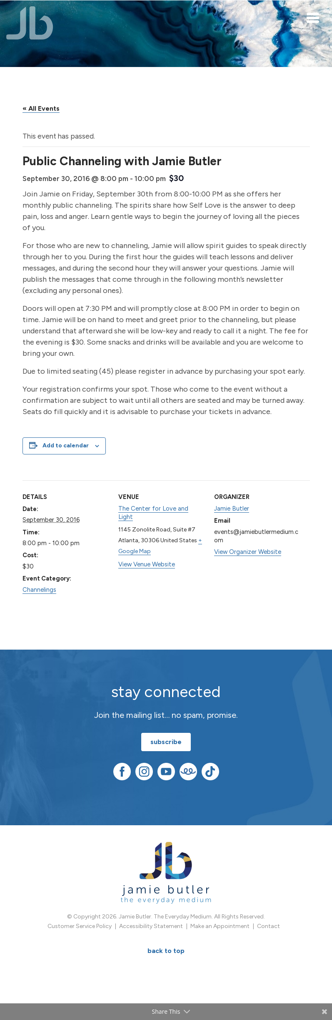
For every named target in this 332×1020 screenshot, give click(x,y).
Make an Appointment (220, 926)
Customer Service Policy (79, 926)
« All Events (41, 108)
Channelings (39, 589)
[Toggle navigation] (313, 17)
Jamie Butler (231, 508)
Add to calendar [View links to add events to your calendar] (65, 445)
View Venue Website (146, 564)
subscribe (166, 742)
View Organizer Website (247, 552)
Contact (268, 926)
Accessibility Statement (151, 926)
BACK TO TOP (166, 951)
